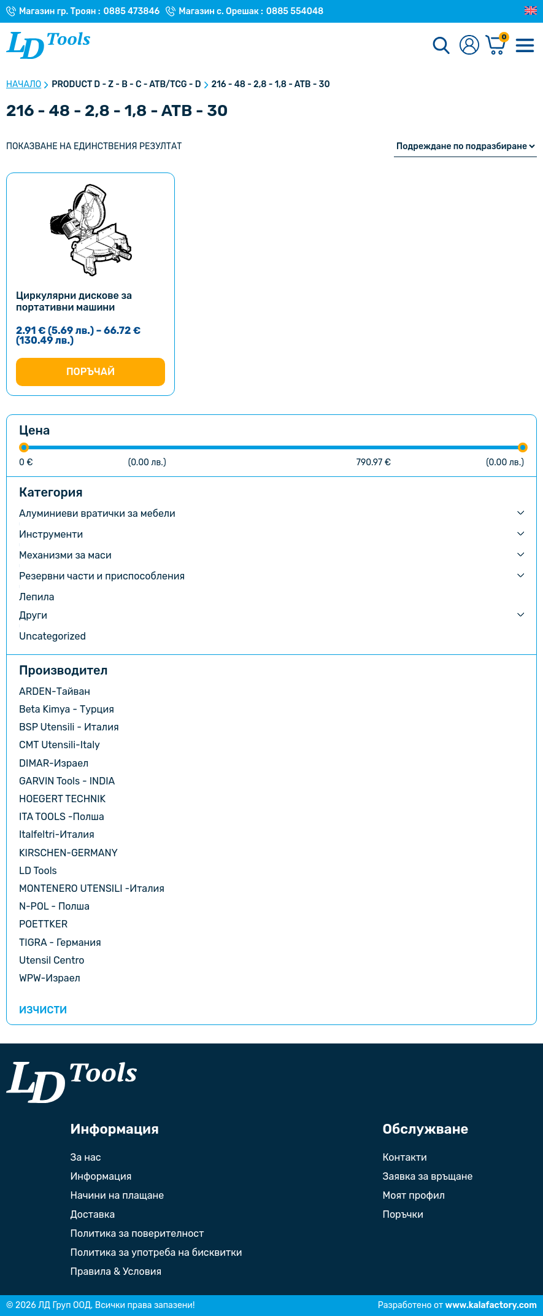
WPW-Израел (49, 978)
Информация (101, 1176)
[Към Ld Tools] (48, 45)
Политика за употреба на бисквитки (156, 1252)
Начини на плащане (117, 1195)
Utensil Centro (52, 960)
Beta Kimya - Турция (66, 709)
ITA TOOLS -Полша (61, 816)
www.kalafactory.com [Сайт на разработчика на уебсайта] (491, 1305)
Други (33, 615)
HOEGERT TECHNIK (62, 799)
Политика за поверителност (137, 1233)
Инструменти (51, 534)
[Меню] (524, 45)
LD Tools (38, 871)
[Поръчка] (465, 146)
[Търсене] (441, 45)
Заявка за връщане (428, 1176)
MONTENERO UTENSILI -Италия (91, 888)
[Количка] (495, 45)
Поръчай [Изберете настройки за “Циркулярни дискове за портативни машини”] (90, 371)
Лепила (37, 597)
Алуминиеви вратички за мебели (97, 513)
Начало (23, 84)
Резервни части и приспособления (102, 576)
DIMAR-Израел (53, 763)
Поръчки (403, 1214)
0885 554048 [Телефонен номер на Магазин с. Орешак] (294, 11)
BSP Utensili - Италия (69, 727)
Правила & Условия (116, 1271)
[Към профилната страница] (469, 45)
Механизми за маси (65, 555)
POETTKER (43, 924)
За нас (86, 1157)
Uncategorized (52, 636)
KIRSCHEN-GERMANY (68, 853)
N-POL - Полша (54, 906)
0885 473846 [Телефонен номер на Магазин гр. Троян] (132, 11)
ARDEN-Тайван (54, 691)
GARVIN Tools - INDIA (67, 781)
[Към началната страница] (71, 1082)
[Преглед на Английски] (531, 11)
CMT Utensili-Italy (59, 745)
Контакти (405, 1157)
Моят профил (414, 1195)
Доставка (93, 1214)
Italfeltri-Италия (56, 834)
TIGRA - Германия (60, 942)
